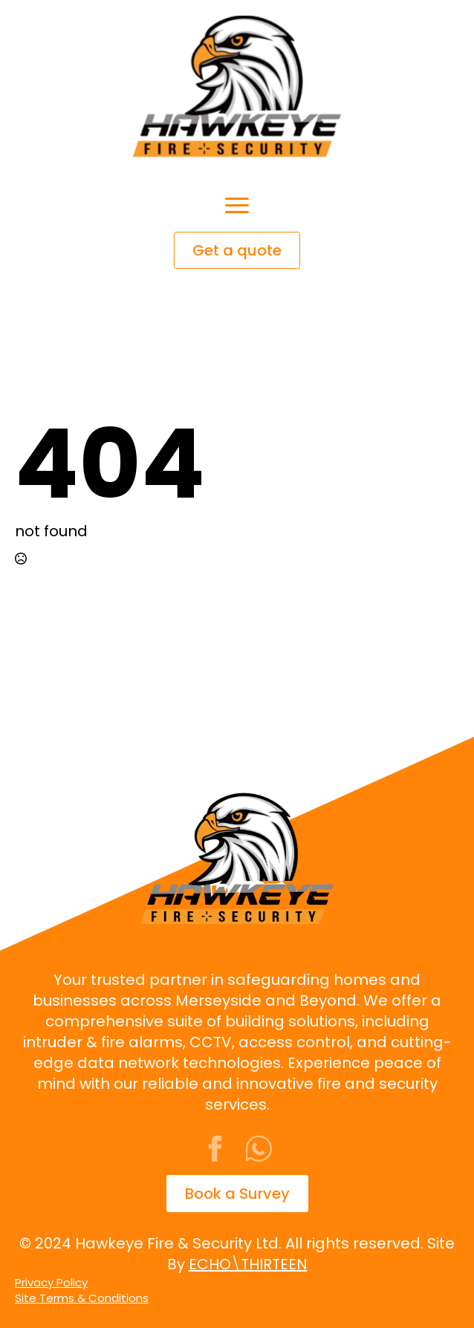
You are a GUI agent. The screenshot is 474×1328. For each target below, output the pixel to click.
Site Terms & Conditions (82, 1298)
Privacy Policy (51, 1282)
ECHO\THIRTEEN (248, 1264)
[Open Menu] (237, 205)
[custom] (259, 1149)
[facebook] (215, 1149)
